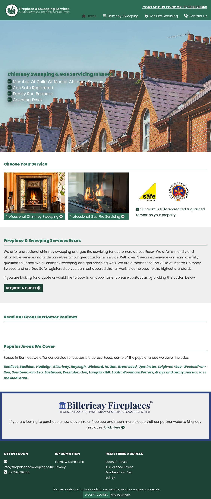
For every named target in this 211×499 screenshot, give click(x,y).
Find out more (120, 495)
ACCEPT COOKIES (96, 495)
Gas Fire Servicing (161, 16)
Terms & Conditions (69, 462)
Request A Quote (23, 288)
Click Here (114, 427)
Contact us (195, 16)
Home (89, 16)
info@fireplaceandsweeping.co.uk (29, 467)
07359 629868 (195, 7)
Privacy (60, 467)
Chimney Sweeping (120, 16)
